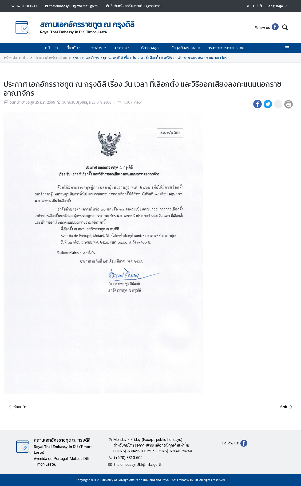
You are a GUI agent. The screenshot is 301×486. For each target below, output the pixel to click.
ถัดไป (287, 407)
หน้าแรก (51, 48)
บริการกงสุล (151, 48)
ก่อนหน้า (17, 407)
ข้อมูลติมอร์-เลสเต (185, 48)
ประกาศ (123, 48)
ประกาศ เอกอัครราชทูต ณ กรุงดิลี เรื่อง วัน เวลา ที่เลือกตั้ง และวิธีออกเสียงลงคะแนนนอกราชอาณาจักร (150, 57)
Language (277, 6)
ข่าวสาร (99, 48)
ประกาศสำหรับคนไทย (50, 57)
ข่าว (25, 57)
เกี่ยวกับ (74, 48)
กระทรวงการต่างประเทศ (226, 48)
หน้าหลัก (10, 57)
